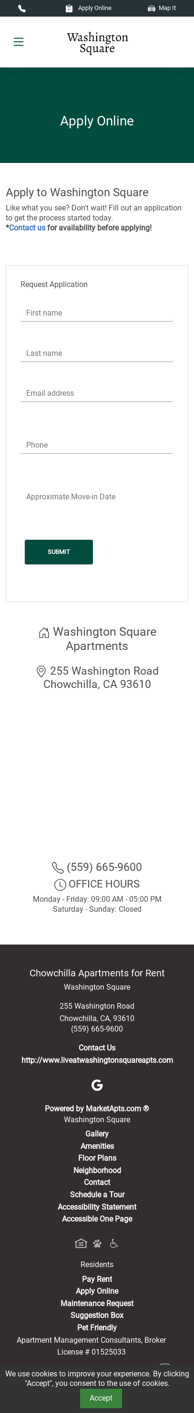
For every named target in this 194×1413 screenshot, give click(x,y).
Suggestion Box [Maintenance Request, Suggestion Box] (97, 1315)
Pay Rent (97, 1279)
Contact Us (97, 1047)
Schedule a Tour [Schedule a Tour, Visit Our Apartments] (97, 1194)
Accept (101, 1398)
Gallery (97, 1133)
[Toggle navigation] (18, 42)
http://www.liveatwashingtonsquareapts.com (97, 1060)
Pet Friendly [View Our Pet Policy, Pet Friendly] (97, 1327)
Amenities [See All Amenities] (97, 1146)
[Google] (97, 1084)
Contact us (27, 227)
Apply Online (88, 7)
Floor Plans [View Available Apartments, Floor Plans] (97, 1158)
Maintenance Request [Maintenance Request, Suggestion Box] (97, 1303)
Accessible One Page (97, 1218)
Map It (162, 7)
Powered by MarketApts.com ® (97, 1108)
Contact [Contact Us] (97, 1182)
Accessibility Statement (97, 1207)
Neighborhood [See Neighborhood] (97, 1170)
